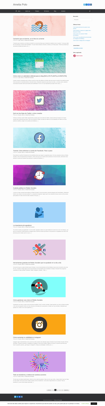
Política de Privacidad (58, 400)
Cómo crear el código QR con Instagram (81, 40)
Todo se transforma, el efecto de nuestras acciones (29, 375)
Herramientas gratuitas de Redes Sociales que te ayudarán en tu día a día (37, 263)
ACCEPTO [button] (94, 403)
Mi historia (46, 11)
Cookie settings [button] (85, 403)
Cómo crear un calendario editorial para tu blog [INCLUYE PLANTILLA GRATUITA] (40, 76)
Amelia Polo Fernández (29, 40)
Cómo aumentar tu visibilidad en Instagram (27, 337)
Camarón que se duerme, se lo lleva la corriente (28, 39)
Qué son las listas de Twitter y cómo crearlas (27, 113)
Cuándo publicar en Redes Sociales (24, 188)
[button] (90, 11)
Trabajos (37, 11)
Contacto (63, 11)
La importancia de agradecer (22, 225)
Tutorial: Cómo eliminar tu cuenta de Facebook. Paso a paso (32, 150)
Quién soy (27, 11)
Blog (55, 11)
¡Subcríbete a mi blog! (78, 48)
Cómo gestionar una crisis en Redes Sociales (28, 300)
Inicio (18, 11)
